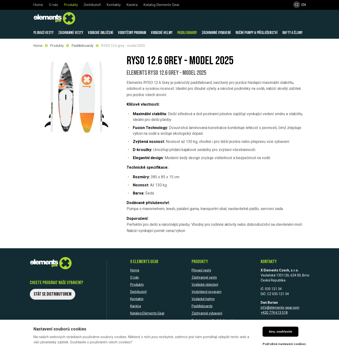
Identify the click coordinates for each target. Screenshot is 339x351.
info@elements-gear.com (280, 307)
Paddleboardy (81, 45)
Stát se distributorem (52, 294)
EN (304, 5)
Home (38, 45)
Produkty (57, 45)
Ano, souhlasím (280, 331)
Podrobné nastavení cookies (284, 344)
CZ (297, 5)
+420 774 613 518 (274, 312)
